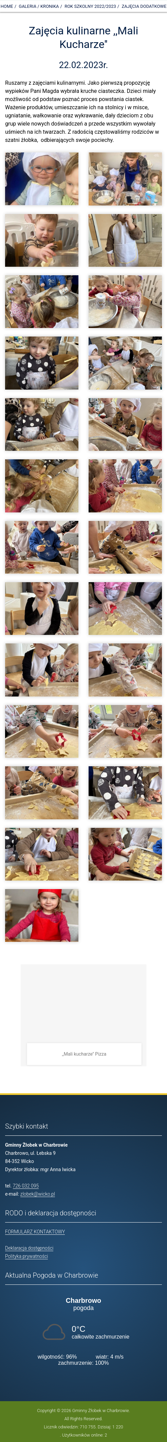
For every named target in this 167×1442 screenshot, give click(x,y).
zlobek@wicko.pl (37, 1194)
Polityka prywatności (26, 1256)
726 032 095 (26, 1186)
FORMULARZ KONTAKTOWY (35, 1231)
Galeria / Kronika (39, 6)
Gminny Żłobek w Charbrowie (100, 1410)
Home (7, 6)
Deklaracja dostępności (29, 1248)
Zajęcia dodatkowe (144, 6)
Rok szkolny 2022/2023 (90, 6)
